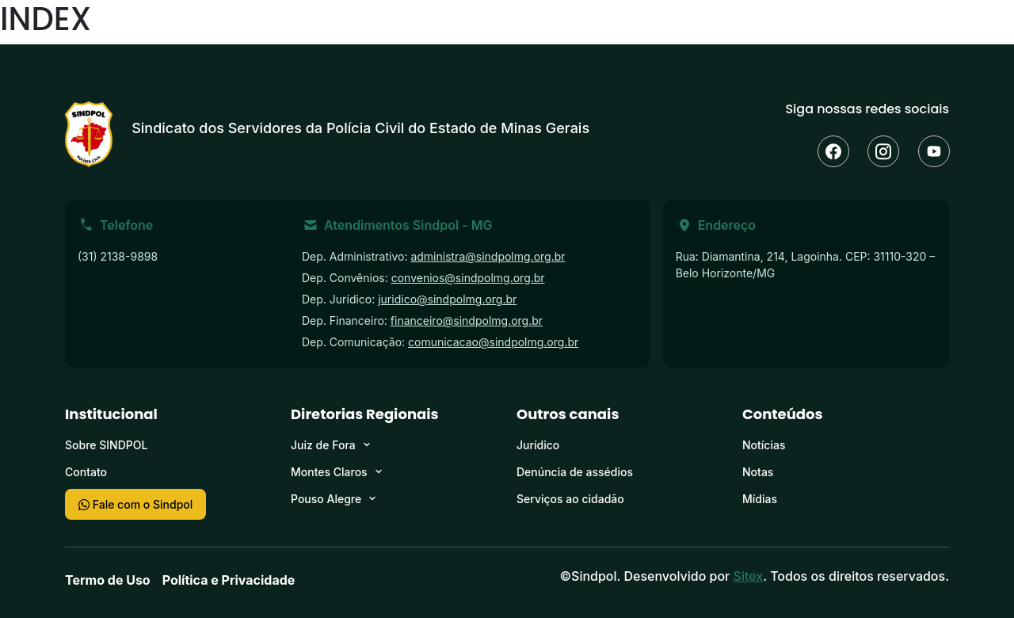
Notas (757, 472)
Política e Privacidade (228, 580)
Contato (86, 472)
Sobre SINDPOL (106, 445)
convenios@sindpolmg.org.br (468, 277)
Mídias (759, 498)
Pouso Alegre (326, 498)
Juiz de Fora (323, 445)
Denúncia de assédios (575, 472)
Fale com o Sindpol (135, 504)
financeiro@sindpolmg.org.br (467, 320)
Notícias (763, 445)
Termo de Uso (108, 580)
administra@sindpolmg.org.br (487, 256)
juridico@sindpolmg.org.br (447, 299)
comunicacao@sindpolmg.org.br (493, 342)
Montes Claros (329, 472)
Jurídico (538, 445)
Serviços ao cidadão (570, 498)
